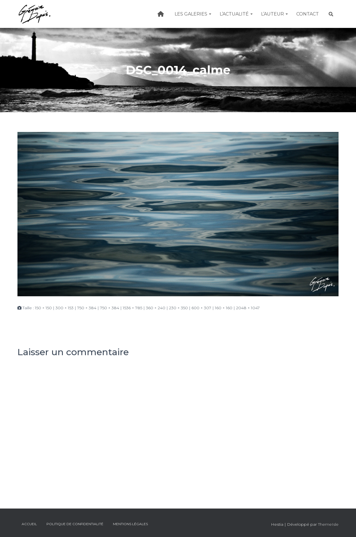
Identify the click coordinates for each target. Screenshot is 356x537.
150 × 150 (43, 307)
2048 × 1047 (248, 307)
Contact (307, 14)
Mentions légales (130, 524)
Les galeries (193, 14)
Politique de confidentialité (74, 524)
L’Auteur (274, 14)
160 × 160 (223, 307)
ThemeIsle (328, 524)
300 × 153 (64, 307)
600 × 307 (201, 307)
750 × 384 (86, 307)
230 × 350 (178, 307)
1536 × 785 (132, 307)
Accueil (29, 524)
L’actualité (236, 14)
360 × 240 (155, 307)
